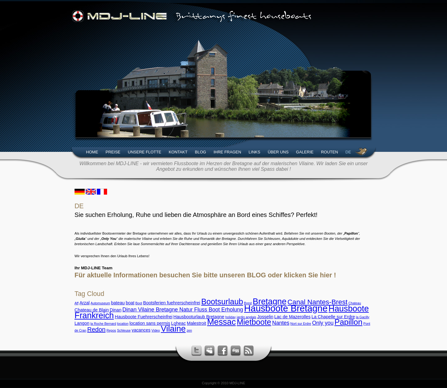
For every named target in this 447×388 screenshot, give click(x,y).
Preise (113, 152)
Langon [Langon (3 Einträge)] (81, 323)
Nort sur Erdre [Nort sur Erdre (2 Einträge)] (300, 323)
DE (348, 152)
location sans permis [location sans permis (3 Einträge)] (149, 323)
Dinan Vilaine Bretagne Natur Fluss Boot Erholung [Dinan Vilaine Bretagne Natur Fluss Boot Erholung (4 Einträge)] (182, 309)
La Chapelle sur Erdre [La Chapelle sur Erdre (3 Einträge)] (333, 316)
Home (92, 152)
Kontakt (178, 152)
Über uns (278, 152)
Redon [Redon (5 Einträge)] (96, 329)
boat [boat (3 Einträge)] (130, 302)
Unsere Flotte (144, 152)
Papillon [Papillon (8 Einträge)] (349, 322)
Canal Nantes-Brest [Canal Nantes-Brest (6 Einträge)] (317, 302)
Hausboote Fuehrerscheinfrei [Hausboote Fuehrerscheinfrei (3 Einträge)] (144, 316)
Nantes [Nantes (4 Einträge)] (280, 323)
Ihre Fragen (227, 152)
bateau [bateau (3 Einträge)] (118, 302)
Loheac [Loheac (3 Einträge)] (178, 323)
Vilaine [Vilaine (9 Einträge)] (173, 328)
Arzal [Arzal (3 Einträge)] (84, 302)
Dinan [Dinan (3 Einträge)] (116, 309)
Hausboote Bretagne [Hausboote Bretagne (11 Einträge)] (285, 308)
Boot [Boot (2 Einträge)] (138, 303)
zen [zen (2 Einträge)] (189, 330)
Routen (329, 152)
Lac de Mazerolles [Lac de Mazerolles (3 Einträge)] (292, 316)
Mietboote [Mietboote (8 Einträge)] (254, 322)
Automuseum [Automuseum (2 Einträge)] (100, 303)
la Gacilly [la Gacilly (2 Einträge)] (362, 317)
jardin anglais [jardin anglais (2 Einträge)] (246, 317)
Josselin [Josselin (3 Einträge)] (265, 316)
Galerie (305, 152)
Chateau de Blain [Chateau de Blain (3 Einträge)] (91, 309)
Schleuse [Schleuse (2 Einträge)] (124, 330)
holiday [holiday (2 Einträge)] (230, 317)
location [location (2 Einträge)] (123, 323)
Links (254, 152)
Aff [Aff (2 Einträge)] (76, 303)
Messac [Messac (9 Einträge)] (221, 322)
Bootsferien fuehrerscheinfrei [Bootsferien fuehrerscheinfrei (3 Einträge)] (171, 302)
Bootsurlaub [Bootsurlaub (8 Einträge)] (222, 301)
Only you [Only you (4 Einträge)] (322, 323)
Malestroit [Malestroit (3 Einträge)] (196, 323)
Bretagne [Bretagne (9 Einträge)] (270, 301)
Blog (200, 152)
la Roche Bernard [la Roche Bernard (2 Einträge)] (103, 323)
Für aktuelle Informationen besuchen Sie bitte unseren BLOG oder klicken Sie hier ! (205, 275)
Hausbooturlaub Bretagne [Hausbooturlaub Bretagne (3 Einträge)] (199, 316)
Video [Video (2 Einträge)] (155, 330)
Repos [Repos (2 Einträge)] (111, 330)
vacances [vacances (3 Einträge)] (141, 330)
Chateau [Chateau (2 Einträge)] (355, 303)
